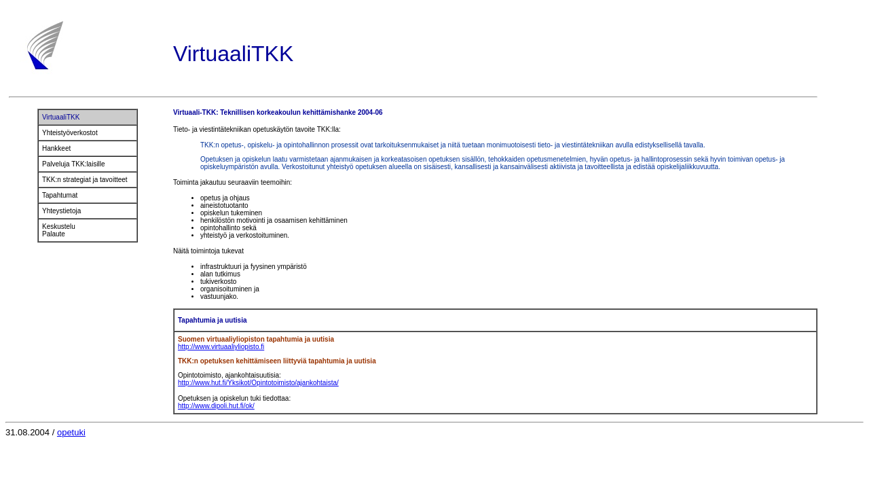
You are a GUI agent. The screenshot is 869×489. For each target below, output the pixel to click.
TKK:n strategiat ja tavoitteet (85, 179)
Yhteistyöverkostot (70, 133)
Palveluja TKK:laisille (73, 164)
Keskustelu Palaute (58, 230)
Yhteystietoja (61, 211)
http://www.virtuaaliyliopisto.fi (221, 346)
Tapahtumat (59, 195)
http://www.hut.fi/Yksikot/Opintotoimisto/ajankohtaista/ (258, 382)
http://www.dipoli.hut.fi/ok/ (216, 406)
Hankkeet (56, 148)
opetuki (71, 432)
